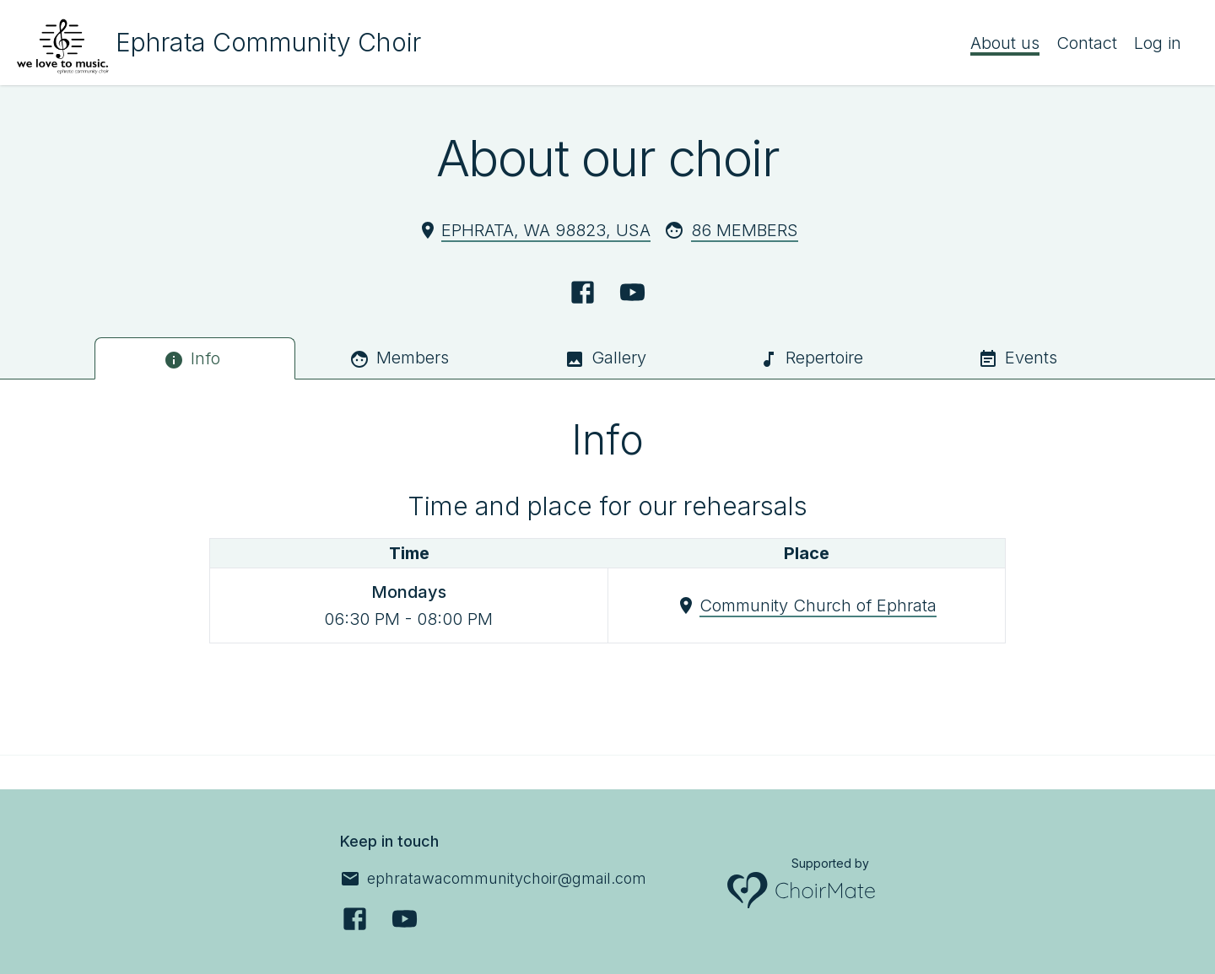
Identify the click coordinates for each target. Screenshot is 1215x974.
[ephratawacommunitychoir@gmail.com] (493, 879)
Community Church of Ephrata (818, 605)
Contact (1086, 43)
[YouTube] (632, 292)
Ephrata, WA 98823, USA (546, 230)
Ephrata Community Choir (268, 42)
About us (1005, 43)
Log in (1157, 43)
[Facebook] (582, 292)
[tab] (194, 358)
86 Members (744, 230)
